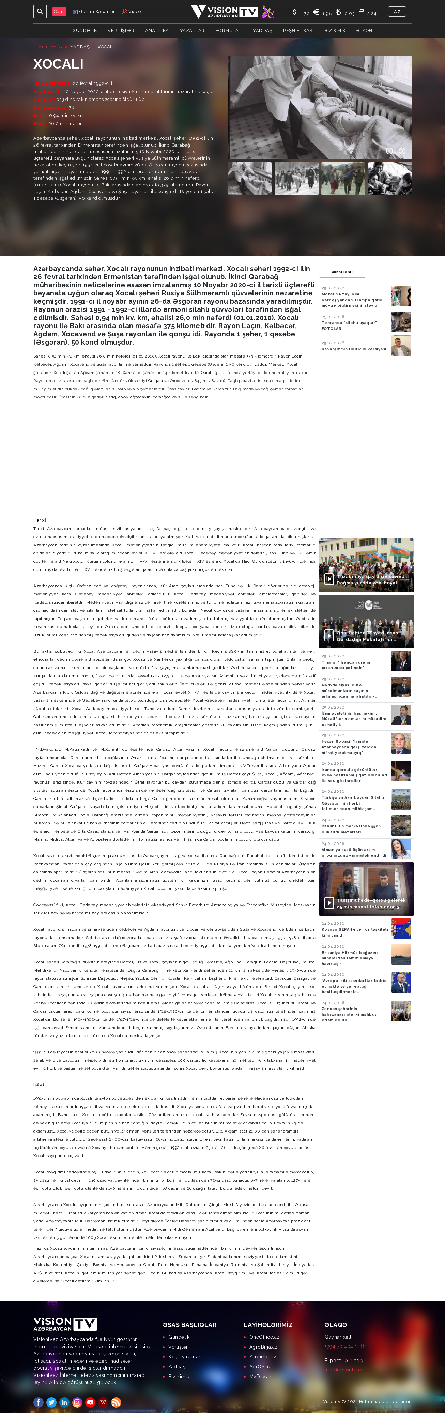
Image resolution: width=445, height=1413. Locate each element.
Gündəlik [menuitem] (178, 1337)
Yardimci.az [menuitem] (263, 1356)
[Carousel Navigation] (395, 151)
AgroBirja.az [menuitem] (263, 1347)
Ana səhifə (50, 46)
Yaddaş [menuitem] (176, 1366)
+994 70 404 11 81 (345, 1346)
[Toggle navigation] (40, 11)
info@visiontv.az (343, 1369)
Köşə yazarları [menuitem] (185, 1356)
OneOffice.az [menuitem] (264, 1337)
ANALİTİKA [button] (157, 30)
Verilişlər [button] (121, 30)
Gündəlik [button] (85, 30)
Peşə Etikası (298, 30)
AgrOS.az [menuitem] (260, 1366)
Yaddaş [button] (262, 30)
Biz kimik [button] (335, 30)
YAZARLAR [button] (192, 30)
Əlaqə (364, 30)
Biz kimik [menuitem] (178, 1376)
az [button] (397, 11)
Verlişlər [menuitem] (178, 1347)
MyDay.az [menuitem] (260, 1376)
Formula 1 (229, 30)
